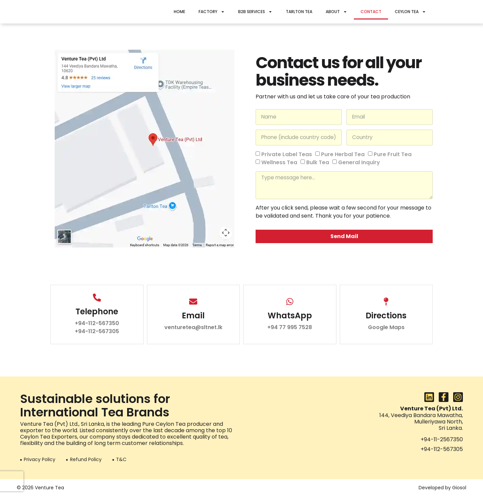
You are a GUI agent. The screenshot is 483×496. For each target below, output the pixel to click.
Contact (371, 11)
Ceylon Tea (410, 11)
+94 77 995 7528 (289, 327)
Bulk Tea (317, 162)
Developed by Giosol (442, 487)
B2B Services (255, 11)
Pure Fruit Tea (393, 153)
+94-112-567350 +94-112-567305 (97, 327)
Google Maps (386, 327)
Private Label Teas (286, 153)
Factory (212, 11)
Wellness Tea (279, 162)
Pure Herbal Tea (343, 153)
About (336, 11)
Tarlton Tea (299, 11)
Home (179, 11)
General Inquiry (359, 162)
